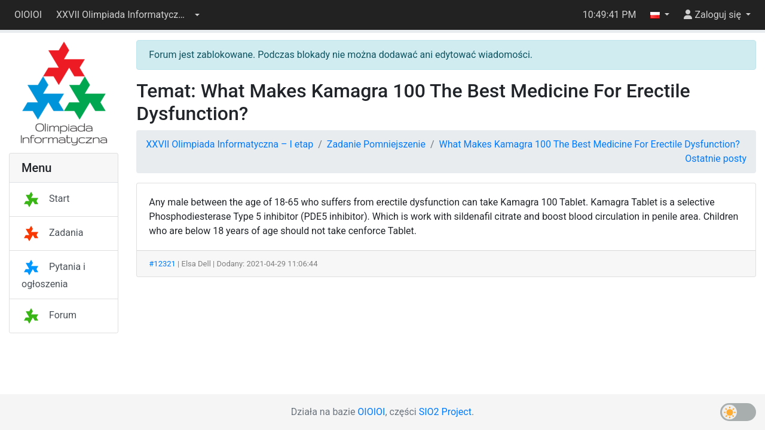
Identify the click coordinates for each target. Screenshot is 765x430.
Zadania (52, 232)
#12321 (162, 263)
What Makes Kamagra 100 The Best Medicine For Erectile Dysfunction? (589, 144)
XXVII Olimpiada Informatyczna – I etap (229, 144)
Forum (49, 315)
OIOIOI (28, 14)
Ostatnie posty (715, 158)
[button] (128, 15)
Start (45, 198)
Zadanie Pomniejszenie (376, 144)
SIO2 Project (445, 411)
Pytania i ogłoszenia (53, 275)
